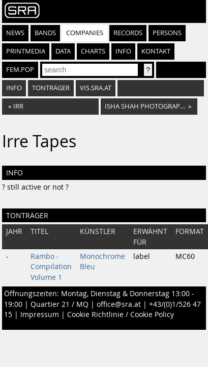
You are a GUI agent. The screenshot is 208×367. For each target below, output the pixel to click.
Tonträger (51, 88)
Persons (167, 33)
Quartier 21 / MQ (59, 304)
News (15, 33)
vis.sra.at (95, 88)
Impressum (39, 314)
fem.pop (20, 69)
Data (63, 51)
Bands (45, 33)
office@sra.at (119, 304)
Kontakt (155, 51)
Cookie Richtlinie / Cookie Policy (120, 314)
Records (127, 33)
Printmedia (25, 51)
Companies (84, 33)
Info (123, 51)
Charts (93, 51)
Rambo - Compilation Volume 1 (51, 267)
